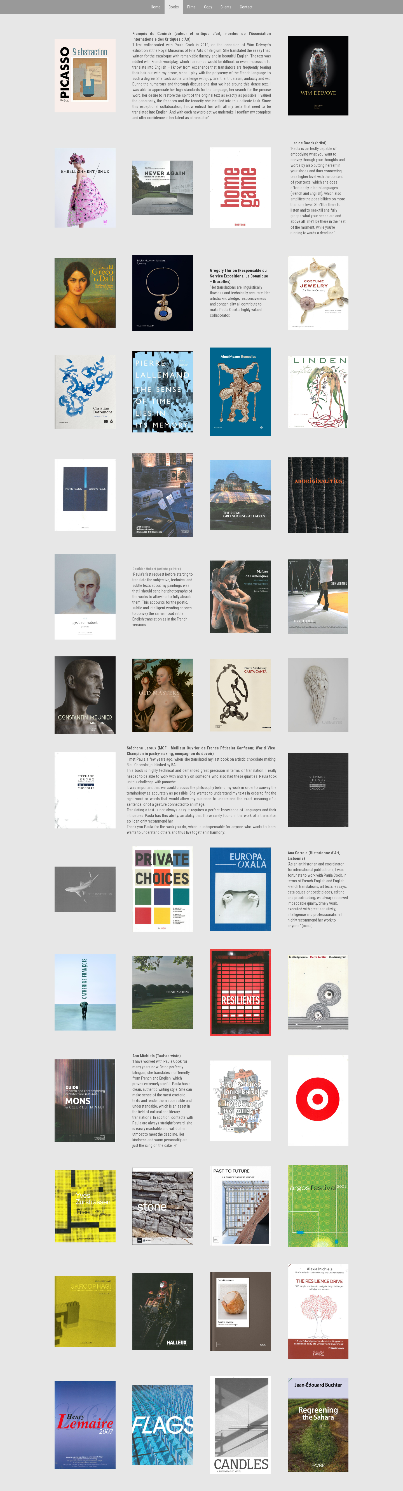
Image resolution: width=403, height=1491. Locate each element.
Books (174, 7)
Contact (246, 7)
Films (191, 7)
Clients (226, 7)
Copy (208, 7)
